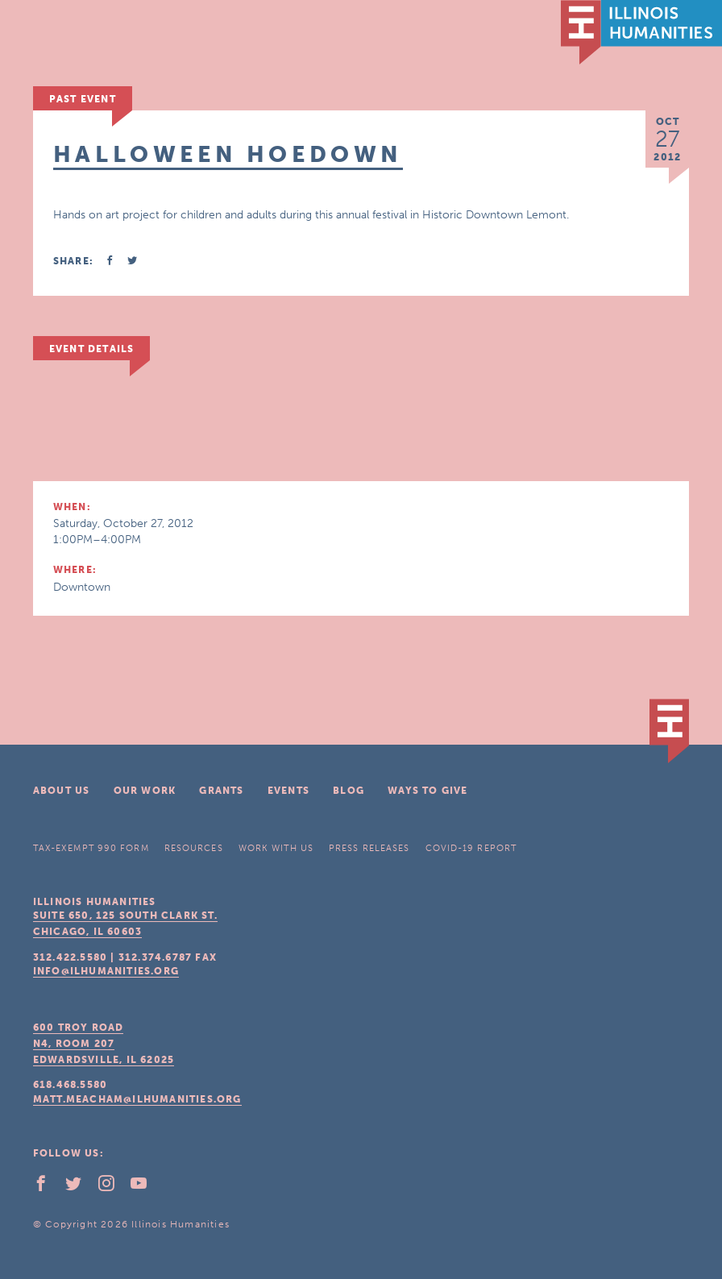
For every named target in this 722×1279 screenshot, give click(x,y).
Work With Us (276, 848)
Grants (221, 790)
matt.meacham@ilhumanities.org (137, 1099)
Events (288, 790)
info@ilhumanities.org (106, 971)
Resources (193, 848)
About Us (61, 790)
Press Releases (369, 848)
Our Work (145, 790)
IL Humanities (641, 32)
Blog (348, 790)
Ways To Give (427, 790)
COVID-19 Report (471, 848)
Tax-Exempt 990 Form (91, 848)
